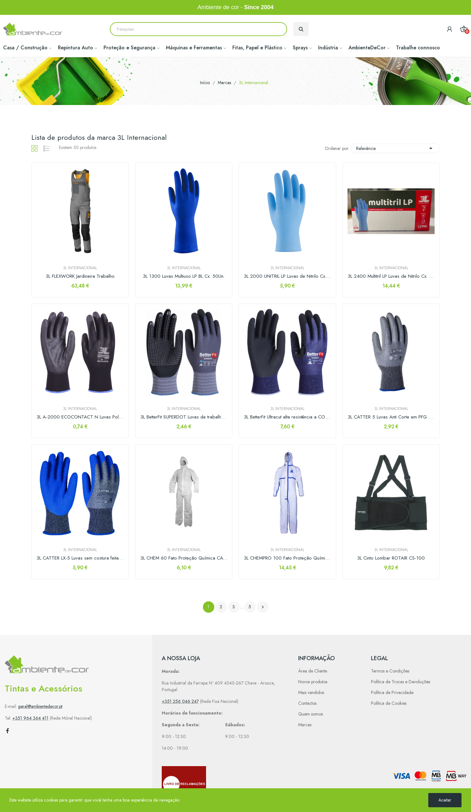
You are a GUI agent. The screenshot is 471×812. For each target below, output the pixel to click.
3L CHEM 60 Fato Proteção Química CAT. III (184, 558)
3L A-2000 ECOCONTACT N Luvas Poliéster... (80, 417)
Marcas (304, 725)
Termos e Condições (390, 671)
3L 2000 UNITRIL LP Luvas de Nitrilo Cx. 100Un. (287, 276)
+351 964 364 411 (30, 718)
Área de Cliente (312, 671)
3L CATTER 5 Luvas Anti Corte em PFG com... (391, 417)
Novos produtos (312, 682)
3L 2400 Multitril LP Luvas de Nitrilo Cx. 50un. (391, 276)
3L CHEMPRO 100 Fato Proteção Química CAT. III (287, 558)
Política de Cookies (388, 703)
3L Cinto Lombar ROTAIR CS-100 (391, 558)
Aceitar (444, 800)
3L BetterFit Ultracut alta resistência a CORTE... (287, 417)
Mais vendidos (311, 692)
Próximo (263, 607)
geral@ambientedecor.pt (40, 706)
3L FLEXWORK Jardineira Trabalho (80, 276)
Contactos (307, 703)
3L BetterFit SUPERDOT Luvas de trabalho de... (184, 417)
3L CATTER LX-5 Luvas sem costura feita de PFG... (80, 558)
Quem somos (310, 714)
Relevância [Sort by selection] (395, 148)
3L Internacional (80, 268)
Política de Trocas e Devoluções (400, 682)
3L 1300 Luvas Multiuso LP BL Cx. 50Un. (184, 276)
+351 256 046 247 (180, 701)
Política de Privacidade (392, 692)
